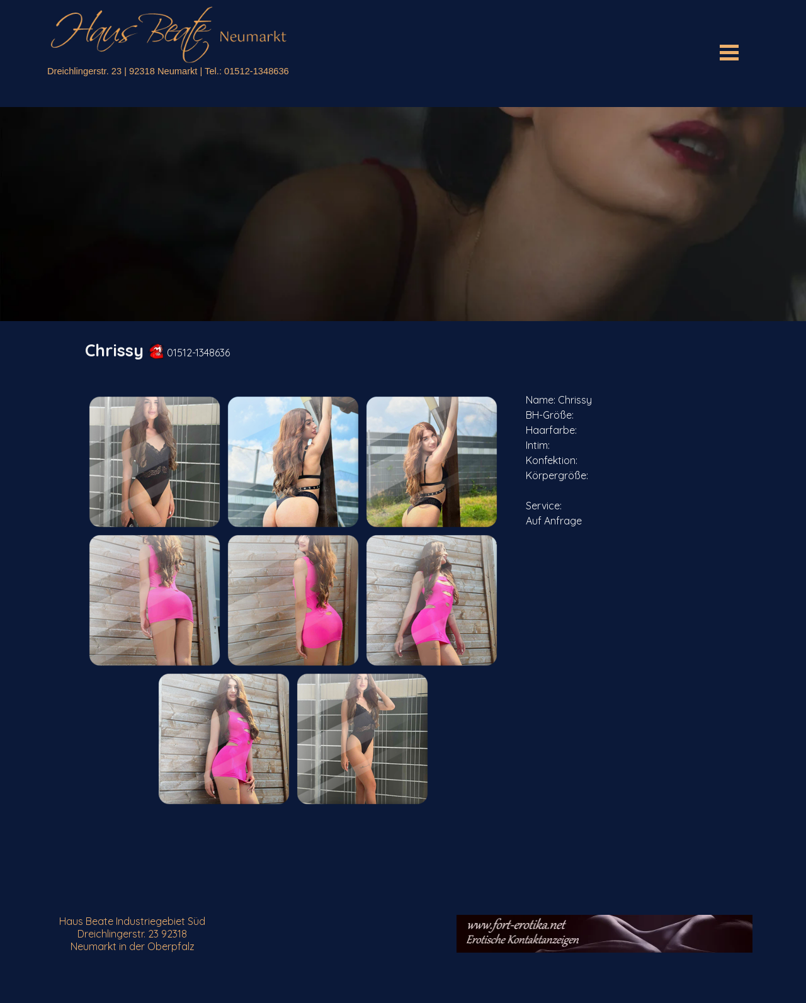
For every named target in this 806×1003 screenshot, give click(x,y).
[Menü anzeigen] (729, 52)
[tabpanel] (403, 350)
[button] (154, 461)
